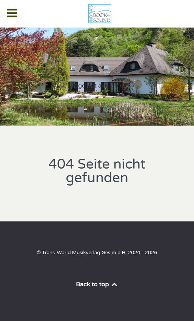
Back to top (97, 284)
